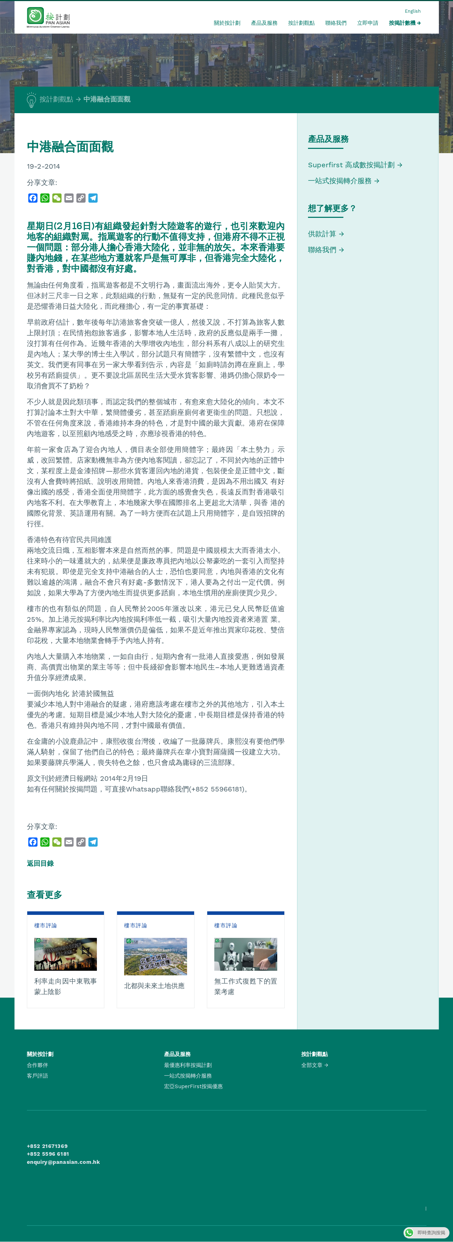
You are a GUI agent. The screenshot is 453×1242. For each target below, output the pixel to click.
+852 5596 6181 (48, 1154)
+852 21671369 (47, 1146)
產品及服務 (264, 23)
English (413, 11)
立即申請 (367, 23)
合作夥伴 (37, 1065)
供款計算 (322, 234)
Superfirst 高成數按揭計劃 (351, 165)
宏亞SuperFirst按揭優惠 (193, 1086)
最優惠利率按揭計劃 (188, 1065)
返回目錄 (40, 863)
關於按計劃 (227, 23)
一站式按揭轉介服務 (341, 180)
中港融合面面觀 (106, 99)
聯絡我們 (336, 23)
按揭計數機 (402, 23)
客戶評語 (37, 1076)
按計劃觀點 (301, 23)
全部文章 (312, 1065)
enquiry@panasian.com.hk (63, 1162)
